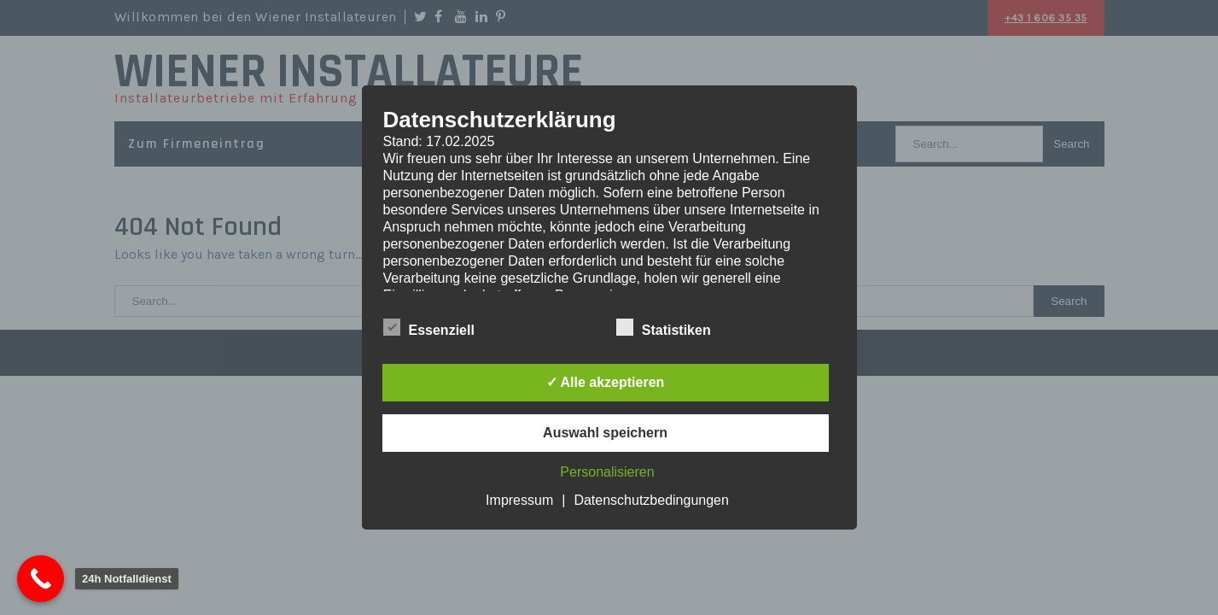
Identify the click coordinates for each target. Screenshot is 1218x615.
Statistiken (663, 328)
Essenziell (429, 328)
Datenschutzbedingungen (651, 500)
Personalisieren (607, 472)
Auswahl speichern (605, 432)
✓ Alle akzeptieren (605, 382)
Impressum (519, 500)
